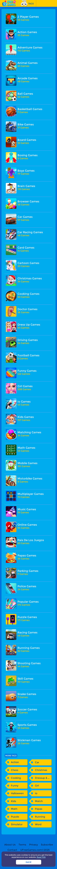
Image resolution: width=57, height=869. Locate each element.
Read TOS (41, 857)
